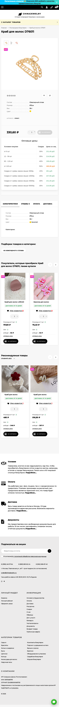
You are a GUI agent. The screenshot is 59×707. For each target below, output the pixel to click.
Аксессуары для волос (9, 659)
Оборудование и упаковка (36, 654)
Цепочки (4, 654)
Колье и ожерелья (7, 648)
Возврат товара (32, 629)
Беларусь (30, 620)
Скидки (29, 609)
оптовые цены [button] (8, 336)
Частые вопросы (32, 623)
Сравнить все (8, 358)
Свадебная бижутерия (35, 656)
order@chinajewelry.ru (9, 573)
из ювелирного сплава (13, 250)
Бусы (3, 651)
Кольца (3, 656)
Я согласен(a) (23, 556)
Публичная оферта (33, 632)
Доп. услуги (31, 618)
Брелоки (30, 651)
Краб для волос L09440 (14, 302)
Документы (31, 626)
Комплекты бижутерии (35, 642)
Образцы (30, 615)
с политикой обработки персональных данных (29, 556)
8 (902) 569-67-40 (42, 564)
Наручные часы (6, 662)
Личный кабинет (7, 601)
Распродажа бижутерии (18, 28)
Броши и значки (32, 648)
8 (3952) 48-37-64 (7, 564)
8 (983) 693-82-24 (24, 564)
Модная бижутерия (34, 659)
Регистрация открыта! (14, 1)
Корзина (4, 598)
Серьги (3, 642)
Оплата (29, 601)
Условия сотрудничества (35, 598)
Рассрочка (30, 606)
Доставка (30, 603)
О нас (29, 612)
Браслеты (4, 645)
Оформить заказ (6, 603)
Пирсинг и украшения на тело (37, 645)
